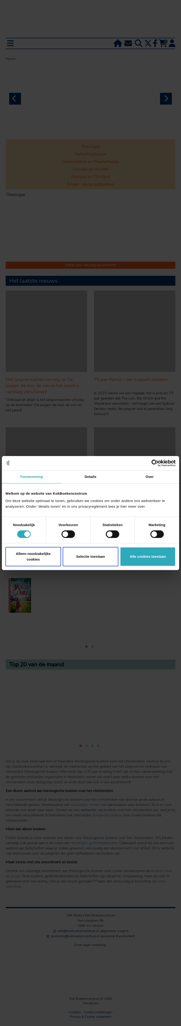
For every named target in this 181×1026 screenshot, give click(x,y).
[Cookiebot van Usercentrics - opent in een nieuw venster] (155, 463)
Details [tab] (90, 477)
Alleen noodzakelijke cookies (33, 556)
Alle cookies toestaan (148, 556)
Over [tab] (149, 477)
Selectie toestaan (90, 556)
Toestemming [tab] (31, 477)
